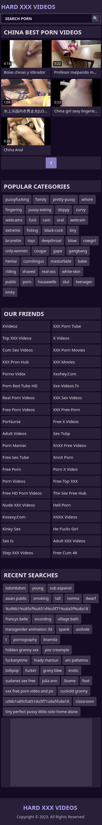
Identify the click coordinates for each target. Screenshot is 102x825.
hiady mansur (46, 660)
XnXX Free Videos (69, 445)
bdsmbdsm (15, 588)
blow (72, 240)
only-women (16, 250)
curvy (80, 209)
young (38, 588)
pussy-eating (39, 209)
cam (47, 220)
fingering (13, 209)
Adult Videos (14, 433)
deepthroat (52, 240)
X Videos (61, 338)
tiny (73, 230)
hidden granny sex (21, 649)
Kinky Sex (11, 528)
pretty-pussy (64, 199)
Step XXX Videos (17, 552)
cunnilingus (33, 261)
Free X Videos (66, 421)
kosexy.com (14, 517)
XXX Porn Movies (69, 350)
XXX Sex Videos (67, 397)
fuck (32, 220)
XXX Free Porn (66, 409)
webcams (13, 220)
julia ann (49, 680)
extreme (12, 230)
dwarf (91, 598)
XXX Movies (64, 362)
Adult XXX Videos (69, 540)
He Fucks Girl (65, 528)
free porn (11, 469)
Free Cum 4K (65, 552)
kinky (10, 292)
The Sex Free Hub (69, 493)
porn (27, 281)
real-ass (49, 271)
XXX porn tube (67, 326)
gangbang (78, 250)
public (10, 281)
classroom (85, 701)
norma (73, 598)
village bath (68, 618)
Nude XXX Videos (18, 505)
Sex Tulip (61, 433)
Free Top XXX (65, 481)
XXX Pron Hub (15, 362)
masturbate (61, 261)
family (40, 199)
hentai (11, 261)
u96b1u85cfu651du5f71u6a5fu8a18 (37, 701)
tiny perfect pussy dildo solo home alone (41, 711)
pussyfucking (17, 199)
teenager (84, 281)
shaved (29, 271)
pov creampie (57, 649)
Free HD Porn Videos (22, 493)
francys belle (16, 618)
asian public (16, 598)
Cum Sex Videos (17, 350)
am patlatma (76, 660)
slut (66, 281)
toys (31, 240)
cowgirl (89, 240)
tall (58, 598)
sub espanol (61, 588)
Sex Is (8, 540)
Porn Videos (13, 481)
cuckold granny (74, 691)
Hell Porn (62, 505)
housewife (47, 281)
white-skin (71, 271)
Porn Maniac (14, 445)
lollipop (12, 670)
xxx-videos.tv (66, 385)
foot (86, 680)
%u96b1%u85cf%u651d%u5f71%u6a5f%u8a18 (46, 608)
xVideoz (9, 326)
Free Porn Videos (18, 409)
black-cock (54, 230)
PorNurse (11, 421)
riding (10, 271)
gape (57, 250)
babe (82, 261)
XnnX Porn (63, 457)
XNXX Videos (65, 517)
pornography (25, 639)
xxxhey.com (64, 373)
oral (60, 220)
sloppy (63, 209)
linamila (50, 639)
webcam (77, 220)
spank (64, 629)
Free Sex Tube (15, 457)
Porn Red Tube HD (20, 385)
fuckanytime (16, 660)
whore (87, 199)
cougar (40, 250)
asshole (82, 629)
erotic (73, 670)
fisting (32, 230)
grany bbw (52, 670)
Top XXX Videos (17, 338)
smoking (41, 598)
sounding (43, 618)
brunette (13, 240)
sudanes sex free (20, 680)
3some (70, 680)
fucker (30, 670)
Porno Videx (14, 373)
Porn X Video (65, 469)
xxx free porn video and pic (29, 691)
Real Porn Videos (18, 397)
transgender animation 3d (28, 629)
